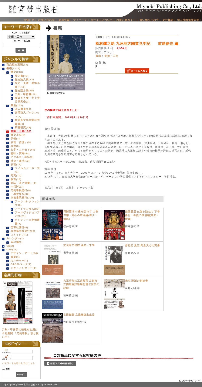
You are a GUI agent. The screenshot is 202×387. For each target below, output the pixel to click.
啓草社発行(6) (19, 227)
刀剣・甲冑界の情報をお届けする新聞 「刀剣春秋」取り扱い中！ (20, 333)
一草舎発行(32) (20, 194)
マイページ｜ (81, 19)
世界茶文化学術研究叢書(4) (27, 122)
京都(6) (15, 146)
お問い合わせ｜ (47, 19)
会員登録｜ (65, 19)
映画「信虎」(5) (21, 142)
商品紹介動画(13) (17, 64)
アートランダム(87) (27, 208)
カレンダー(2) (15, 238)
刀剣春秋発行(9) (21, 190)
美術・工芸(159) (21, 131)
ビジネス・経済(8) (22, 157)
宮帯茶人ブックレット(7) (27, 114)
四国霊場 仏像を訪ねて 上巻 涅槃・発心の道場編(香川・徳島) (82, 215)
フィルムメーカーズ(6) (27, 170)
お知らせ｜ (30, 19)
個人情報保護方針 (188, 19)
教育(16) (16, 179)
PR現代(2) (17, 186)
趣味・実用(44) (20, 153)
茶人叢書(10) (23, 109)
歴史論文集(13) (24, 79)
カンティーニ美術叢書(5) (27, 221)
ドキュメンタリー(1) (23, 268)
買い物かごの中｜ (150, 19)
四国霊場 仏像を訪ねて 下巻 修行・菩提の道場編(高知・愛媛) (144, 215)
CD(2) (10, 245)
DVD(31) (11, 249)
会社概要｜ (169, 19)
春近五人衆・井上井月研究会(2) (27, 99)
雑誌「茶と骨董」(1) (23, 182)
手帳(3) (15, 138)
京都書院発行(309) (22, 197)
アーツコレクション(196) (27, 203)
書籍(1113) (13, 68)
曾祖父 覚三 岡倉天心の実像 (142, 245)
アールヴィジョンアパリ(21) (27, 214)
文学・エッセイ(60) (23, 149)
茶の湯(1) (17, 242)
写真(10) (16, 175)
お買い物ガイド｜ (127, 19)
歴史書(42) (21, 75)
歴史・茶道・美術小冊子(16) (27, 85)
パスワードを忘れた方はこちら (18, 363)
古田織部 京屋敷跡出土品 (79, 314)
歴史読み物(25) (24, 90)
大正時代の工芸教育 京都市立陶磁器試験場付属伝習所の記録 (81, 284)
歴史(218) (17, 72)
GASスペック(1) (21, 264)
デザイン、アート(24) (24, 253)
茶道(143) (17, 105)
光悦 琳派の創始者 (136, 280)
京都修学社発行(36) (23, 231)
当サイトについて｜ (103, 19)
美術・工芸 (111, 55)
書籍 (98, 55)
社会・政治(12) (20, 160)
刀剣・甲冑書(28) (26, 94)
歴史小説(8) (18, 134)
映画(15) (16, 164)
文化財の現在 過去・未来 (79, 245)
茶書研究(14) (23, 127)
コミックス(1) (19, 234)
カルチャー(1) (19, 260)
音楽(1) (15, 256)
